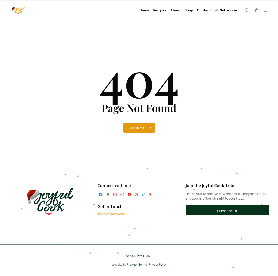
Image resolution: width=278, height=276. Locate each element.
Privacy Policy (157, 264)
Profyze (132, 264)
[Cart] (257, 10)
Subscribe (227, 211)
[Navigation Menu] (266, 10)
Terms (143, 264)
